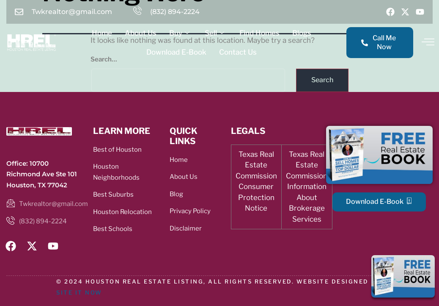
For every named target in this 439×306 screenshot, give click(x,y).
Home (102, 33)
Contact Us (238, 52)
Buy (179, 33)
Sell (214, 33)
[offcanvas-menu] (428, 42)
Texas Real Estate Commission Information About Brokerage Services (306, 186)
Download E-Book (176, 52)
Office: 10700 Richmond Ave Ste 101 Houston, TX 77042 (41, 174)
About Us (140, 33)
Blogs (301, 33)
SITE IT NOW (79, 292)
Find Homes (259, 33)
